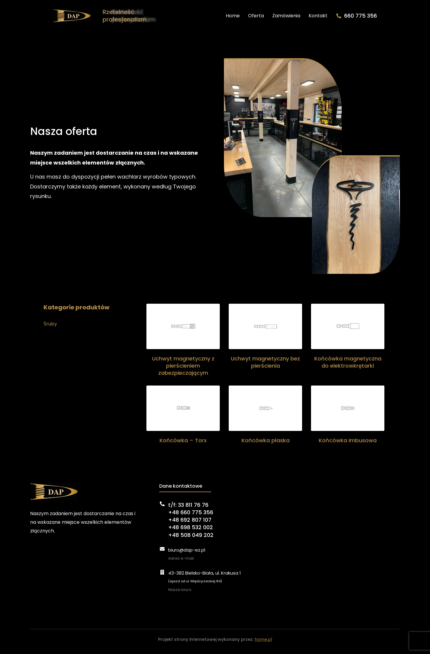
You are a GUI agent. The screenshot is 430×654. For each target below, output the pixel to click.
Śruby (50, 328)
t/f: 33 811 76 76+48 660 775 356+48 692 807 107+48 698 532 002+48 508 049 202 (191, 524)
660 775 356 (383, 18)
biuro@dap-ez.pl (186, 554)
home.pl (263, 644)
